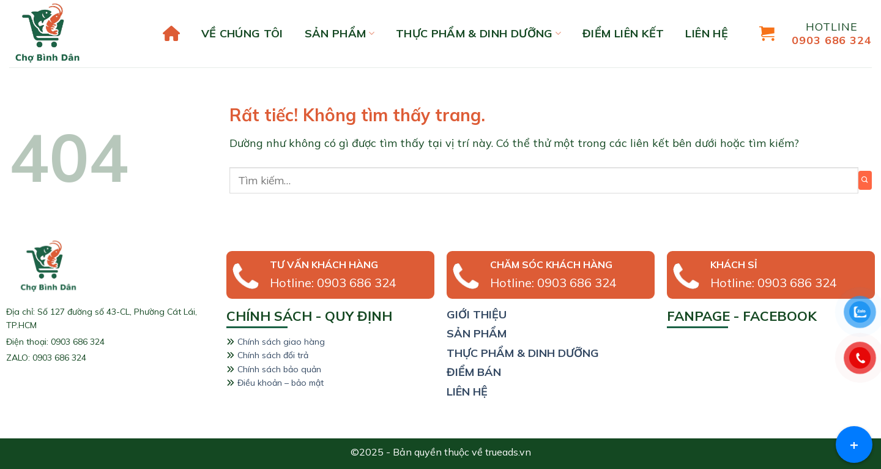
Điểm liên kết (623, 33)
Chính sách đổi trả (272, 355)
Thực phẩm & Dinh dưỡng (478, 33)
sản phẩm (477, 333)
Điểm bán (474, 372)
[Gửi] (865, 180)
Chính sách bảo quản (279, 369)
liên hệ (706, 33)
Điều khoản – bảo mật (280, 382)
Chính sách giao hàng (281, 341)
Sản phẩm (339, 33)
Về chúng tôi (242, 33)
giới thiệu (477, 314)
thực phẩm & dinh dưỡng (523, 353)
